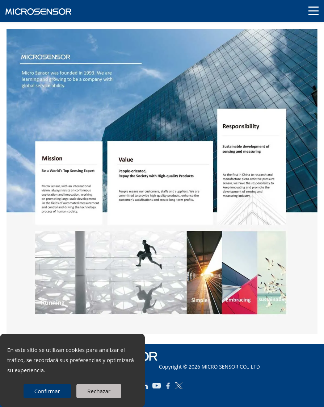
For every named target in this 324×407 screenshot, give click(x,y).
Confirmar (47, 391)
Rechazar (98, 391)
